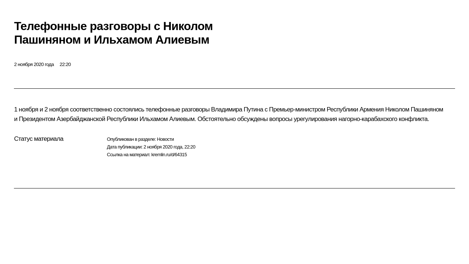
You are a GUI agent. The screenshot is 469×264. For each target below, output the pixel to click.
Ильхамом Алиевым (167, 118)
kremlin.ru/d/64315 (169, 154)
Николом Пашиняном (414, 109)
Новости (165, 139)
